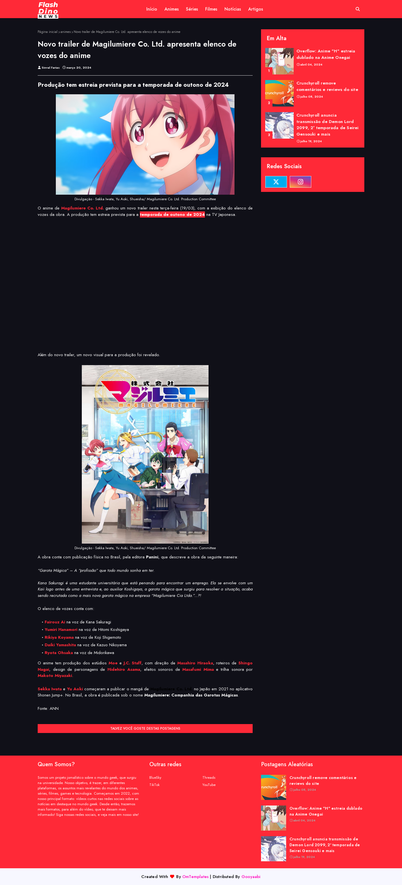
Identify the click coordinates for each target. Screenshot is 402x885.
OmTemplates (195, 877)
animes (66, 31)
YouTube (209, 784)
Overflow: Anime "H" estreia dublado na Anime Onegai (325, 54)
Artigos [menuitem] (255, 9)
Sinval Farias (51, 67)
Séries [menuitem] (192, 9)
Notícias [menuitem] (232, 9)
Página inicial (48, 31)
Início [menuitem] (151, 9)
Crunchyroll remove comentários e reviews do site (327, 86)
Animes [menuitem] (171, 9)
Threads (208, 777)
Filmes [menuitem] (211, 9)
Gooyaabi (251, 877)
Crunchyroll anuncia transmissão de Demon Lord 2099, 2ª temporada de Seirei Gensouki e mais (327, 124)
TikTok (154, 784)
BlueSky (155, 777)
